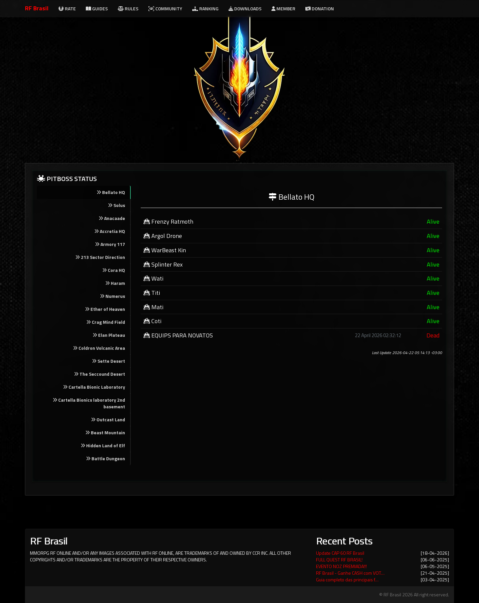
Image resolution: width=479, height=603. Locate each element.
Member (283, 8)
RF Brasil (37, 8)
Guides (97, 8)
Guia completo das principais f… (347, 579)
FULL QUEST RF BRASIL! (339, 559)
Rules (128, 8)
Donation (319, 8)
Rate (67, 8)
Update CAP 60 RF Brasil (340, 552)
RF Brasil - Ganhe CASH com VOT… (350, 572)
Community (165, 8)
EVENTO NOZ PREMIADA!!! (341, 566)
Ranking (205, 8)
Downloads (245, 8)
